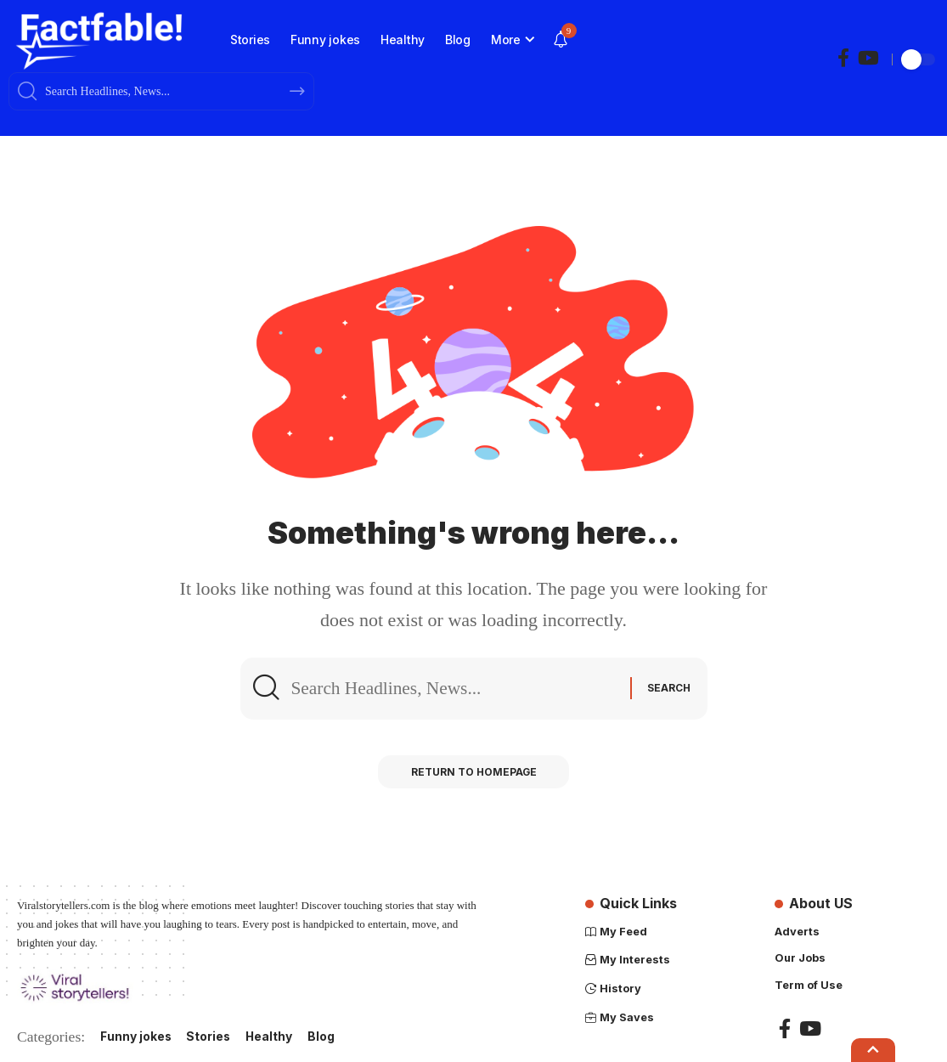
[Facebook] (843, 58)
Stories (209, 1036)
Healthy (271, 1036)
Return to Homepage (473, 773)
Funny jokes (136, 1036)
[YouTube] (868, 58)
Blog (323, 1036)
